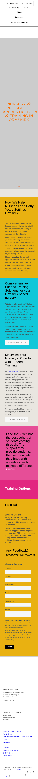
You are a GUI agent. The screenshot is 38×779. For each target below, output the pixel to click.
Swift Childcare (12, 372)
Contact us (19, 17)
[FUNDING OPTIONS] (16, 419)
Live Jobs (27, 8)
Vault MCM (18, 769)
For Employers (12, 3)
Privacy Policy (7, 756)
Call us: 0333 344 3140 (19, 22)
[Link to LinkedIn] (30, 771)
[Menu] (32, 32)
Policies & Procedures (10, 750)
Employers (6, 742)
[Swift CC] (16, 32)
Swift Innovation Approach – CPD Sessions (17, 737)
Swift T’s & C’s (8, 753)
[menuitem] (12, 3)
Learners (6, 745)
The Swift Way (13, 8)
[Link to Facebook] (27, 771)
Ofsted (19, 12)
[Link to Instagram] (33, 771)
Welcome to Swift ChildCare (12, 731)
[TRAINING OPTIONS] (17, 342)
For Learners (27, 3)
